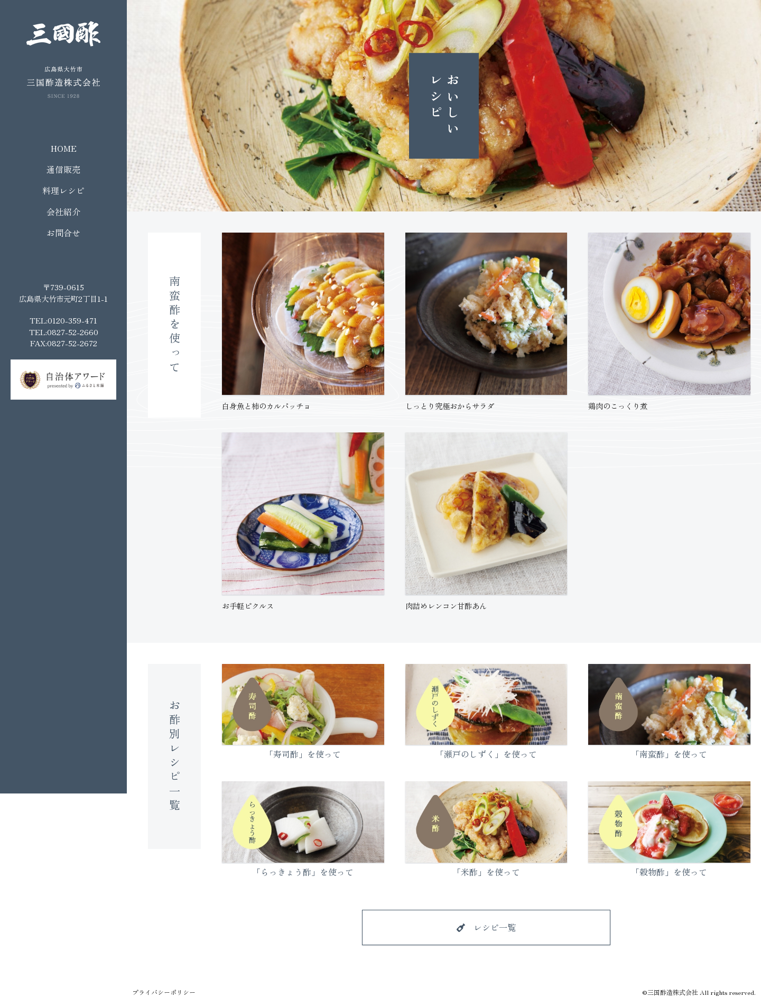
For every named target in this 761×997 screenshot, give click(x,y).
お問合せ (63, 232)
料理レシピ (63, 190)
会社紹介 (63, 211)
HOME (64, 148)
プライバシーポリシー (164, 991)
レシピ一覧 (495, 927)
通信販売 (63, 169)
